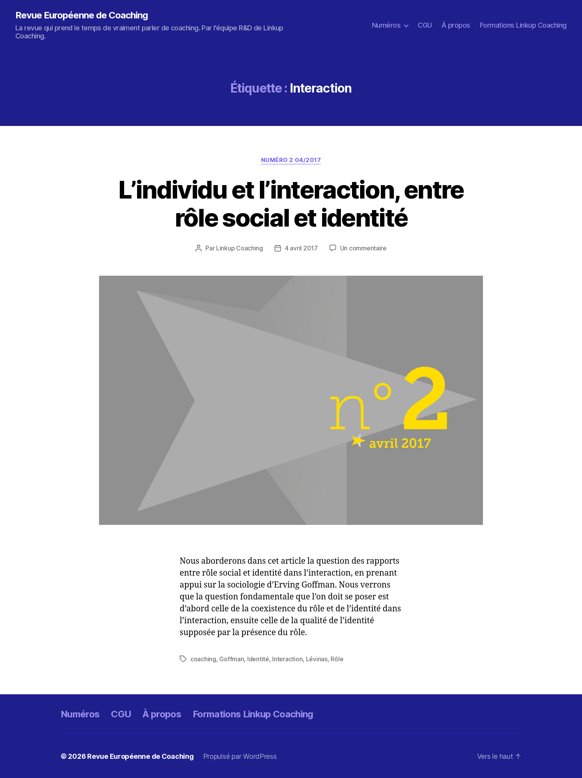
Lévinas (316, 659)
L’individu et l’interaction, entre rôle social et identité (291, 203)
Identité (258, 659)
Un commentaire (363, 248)
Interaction (287, 659)
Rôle (337, 659)
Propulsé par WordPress (240, 756)
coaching (203, 659)
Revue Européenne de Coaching (81, 15)
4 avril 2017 (301, 248)
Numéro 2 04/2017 (291, 160)
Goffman (231, 659)
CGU (425, 25)
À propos (455, 25)
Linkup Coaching (239, 248)
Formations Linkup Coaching (523, 25)
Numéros (386, 25)
